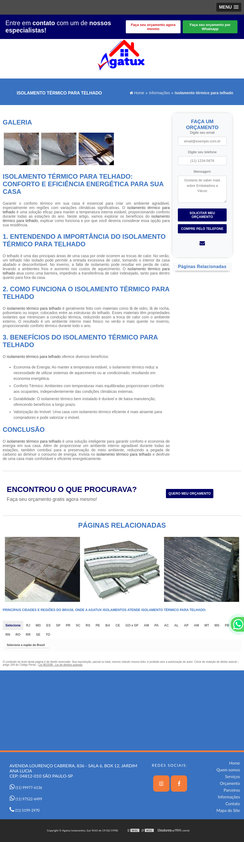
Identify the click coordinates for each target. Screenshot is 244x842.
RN (7, 635)
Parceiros (232, 790)
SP (58, 625)
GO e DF (132, 625)
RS (88, 625)
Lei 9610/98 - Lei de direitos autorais (60, 664)
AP (186, 625)
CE (117, 625)
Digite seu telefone (202, 152)
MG (38, 625)
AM (146, 625)
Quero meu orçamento (190, 493)
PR (68, 625)
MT (206, 625)
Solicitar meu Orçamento (202, 215)
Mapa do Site (228, 810)
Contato (233, 803)
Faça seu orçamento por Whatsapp (210, 27)
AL (176, 625)
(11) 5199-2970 (24, 810)
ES (48, 625)
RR (28, 635)
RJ (28, 625)
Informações (229, 796)
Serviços (232, 776)
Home (234, 763)
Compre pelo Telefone (202, 229)
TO (48, 635)
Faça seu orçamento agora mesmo (153, 27)
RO (17, 635)
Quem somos (228, 769)
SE (38, 635)
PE (98, 625)
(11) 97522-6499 (25, 799)
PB (227, 625)
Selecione (13, 625)
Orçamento (230, 783)
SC (78, 625)
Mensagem (202, 171)
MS (216, 625)
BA (107, 625)
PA (156, 625)
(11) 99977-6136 (25, 787)
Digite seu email (202, 132)
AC (166, 625)
